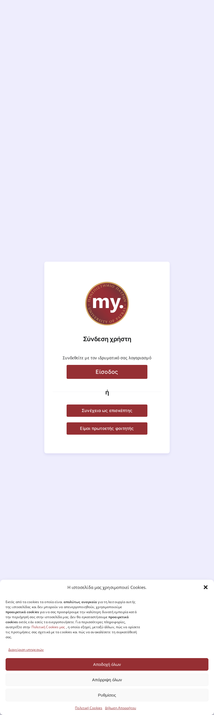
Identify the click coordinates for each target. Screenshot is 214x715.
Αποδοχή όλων (107, 664)
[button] (205, 587)
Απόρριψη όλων (107, 679)
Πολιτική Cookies (88, 708)
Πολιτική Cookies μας (48, 627)
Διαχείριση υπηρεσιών (26, 649)
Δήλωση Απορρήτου (120, 708)
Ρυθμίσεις (107, 695)
